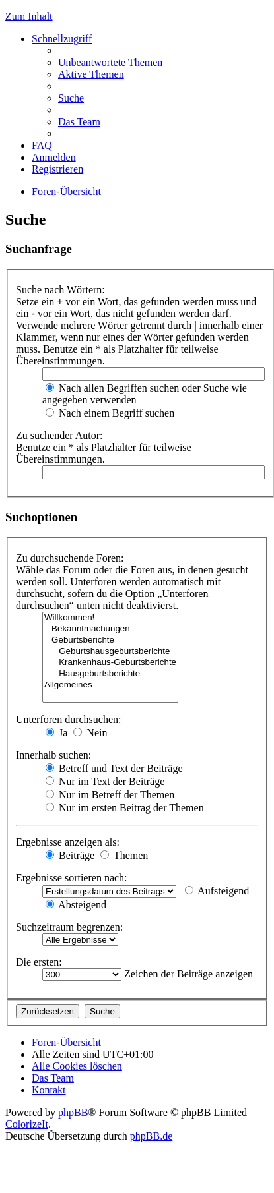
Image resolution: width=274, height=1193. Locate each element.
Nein (90, 732)
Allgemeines (110, 685)
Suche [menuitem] (71, 97)
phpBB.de (151, 1136)
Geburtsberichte (110, 640)
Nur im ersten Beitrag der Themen (125, 807)
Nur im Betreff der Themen (110, 794)
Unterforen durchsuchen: (68, 719)
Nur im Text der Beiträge (105, 781)
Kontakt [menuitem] (49, 1089)
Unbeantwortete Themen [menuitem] (110, 62)
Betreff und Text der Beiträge (114, 768)
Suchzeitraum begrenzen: (69, 927)
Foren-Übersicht (66, 191)
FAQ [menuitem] (42, 145)
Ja (56, 732)
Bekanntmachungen (110, 629)
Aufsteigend (217, 890)
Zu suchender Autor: (59, 435)
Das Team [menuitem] (79, 121)
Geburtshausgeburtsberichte (110, 651)
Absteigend (76, 904)
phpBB (73, 1112)
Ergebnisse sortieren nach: (71, 877)
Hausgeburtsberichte (110, 674)
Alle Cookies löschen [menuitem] (77, 1066)
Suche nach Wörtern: (60, 289)
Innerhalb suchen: (53, 755)
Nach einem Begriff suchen (110, 413)
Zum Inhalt (29, 16)
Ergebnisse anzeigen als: (68, 842)
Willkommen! (110, 618)
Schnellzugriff (62, 38)
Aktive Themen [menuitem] (91, 74)
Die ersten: (39, 962)
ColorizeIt (26, 1124)
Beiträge (70, 855)
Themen (124, 855)
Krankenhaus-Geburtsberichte (110, 662)
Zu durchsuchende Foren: (70, 558)
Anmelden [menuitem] (54, 157)
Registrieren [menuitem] (57, 169)
